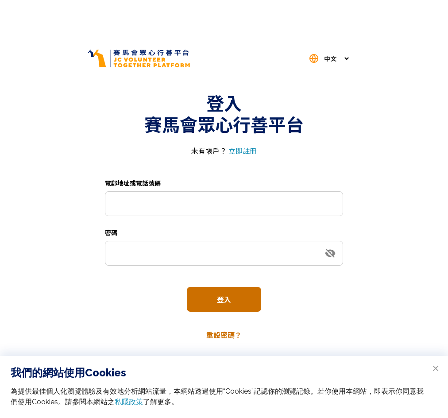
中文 (330, 58)
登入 (224, 299)
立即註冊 (242, 150)
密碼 (111, 232)
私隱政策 (129, 402)
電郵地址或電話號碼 (133, 182)
